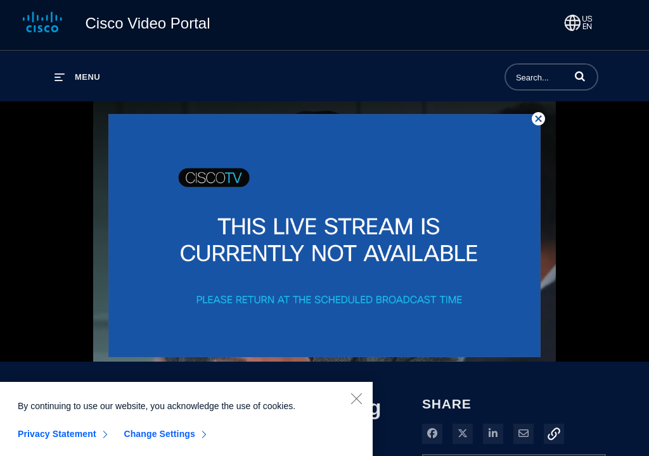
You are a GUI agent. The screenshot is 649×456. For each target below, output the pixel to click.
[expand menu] (77, 77)
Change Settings (159, 437)
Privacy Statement (57, 437)
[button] (580, 76)
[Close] (356, 401)
